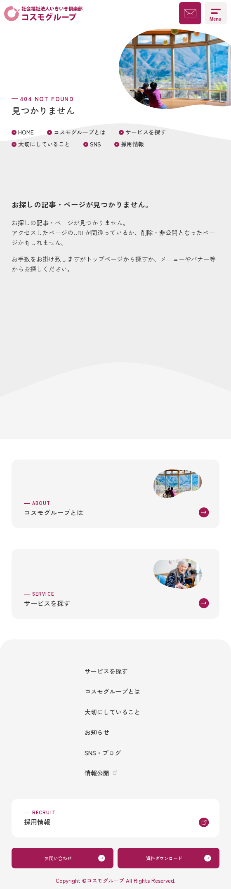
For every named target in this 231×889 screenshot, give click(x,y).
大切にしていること (44, 144)
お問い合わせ (58, 858)
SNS (95, 144)
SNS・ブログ (103, 752)
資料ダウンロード (164, 858)
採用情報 (132, 144)
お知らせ (97, 732)
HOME (26, 132)
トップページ (104, 259)
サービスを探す (145, 132)
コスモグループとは (80, 132)
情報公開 (97, 773)
